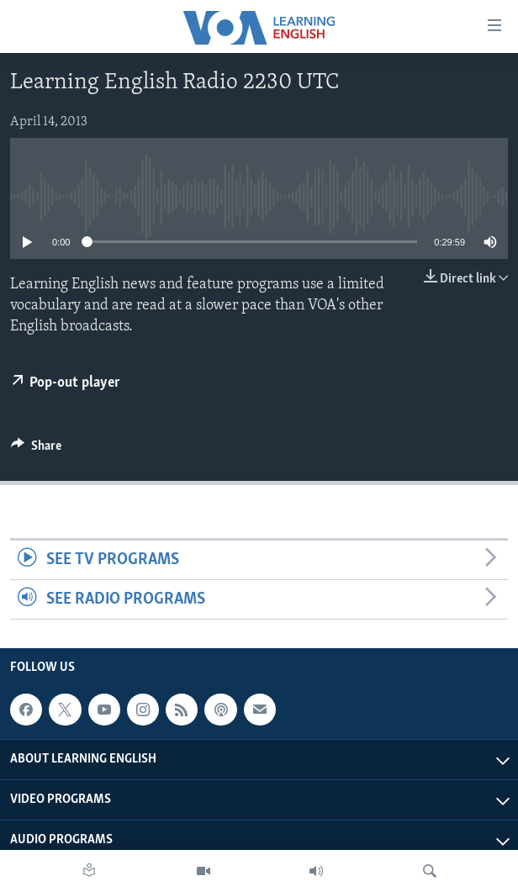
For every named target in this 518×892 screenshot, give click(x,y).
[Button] (36, 450)
